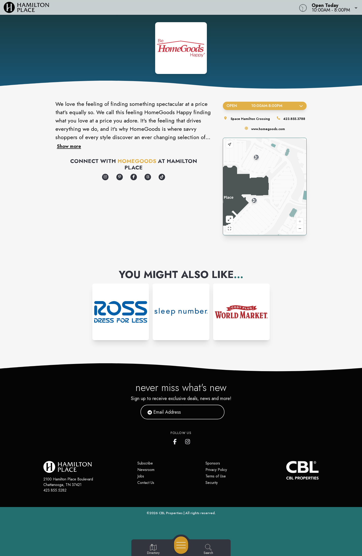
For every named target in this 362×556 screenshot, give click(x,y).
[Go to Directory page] (153, 549)
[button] (333, 6)
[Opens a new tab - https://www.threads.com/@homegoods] (148, 177)
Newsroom (145, 469)
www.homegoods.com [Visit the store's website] (268, 129)
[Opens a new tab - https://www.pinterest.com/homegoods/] (119, 177)
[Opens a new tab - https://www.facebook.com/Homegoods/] (133, 177)
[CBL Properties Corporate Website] (286, 470)
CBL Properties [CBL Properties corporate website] (171, 513)
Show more (69, 146)
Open (264, 105)
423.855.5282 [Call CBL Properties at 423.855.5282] (54, 490)
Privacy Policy (216, 469)
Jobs (140, 476)
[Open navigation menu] (181, 545)
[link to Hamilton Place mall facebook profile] (176, 440)
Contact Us (145, 482)
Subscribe (145, 463)
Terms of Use (215, 476)
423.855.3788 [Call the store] (294, 118)
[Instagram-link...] (120, 311)
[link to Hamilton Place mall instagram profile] (188, 440)
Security (211, 482)
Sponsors (212, 463)
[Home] (137, 6)
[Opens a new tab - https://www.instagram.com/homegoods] (105, 177)
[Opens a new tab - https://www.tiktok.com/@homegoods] (162, 177)
